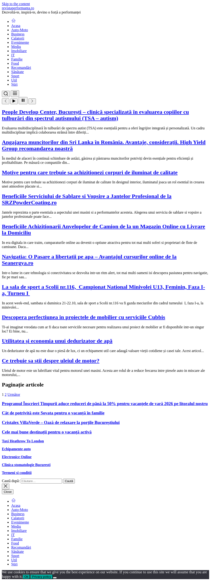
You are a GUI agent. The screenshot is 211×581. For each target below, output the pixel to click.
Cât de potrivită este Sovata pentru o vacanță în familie (53, 412)
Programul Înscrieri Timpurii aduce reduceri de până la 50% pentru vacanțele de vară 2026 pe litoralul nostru (105, 403)
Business (17, 34)
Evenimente (20, 42)
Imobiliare (19, 51)
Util (14, 80)
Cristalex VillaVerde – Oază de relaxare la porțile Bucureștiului (61, 422)
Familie (17, 59)
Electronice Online (16, 457)
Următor (13, 394)
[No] (55, 577)
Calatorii (17, 38)
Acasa (15, 26)
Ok (26, 576)
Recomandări (21, 68)
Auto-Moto (19, 30)
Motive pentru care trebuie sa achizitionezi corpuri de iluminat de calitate (90, 172)
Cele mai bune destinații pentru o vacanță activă (47, 432)
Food (15, 63)
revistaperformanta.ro (18, 8)
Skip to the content (16, 4)
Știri (14, 84)
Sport (15, 76)
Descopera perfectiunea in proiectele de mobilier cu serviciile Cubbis (83, 317)
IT (13, 55)
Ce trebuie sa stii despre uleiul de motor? (50, 361)
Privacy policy (41, 576)
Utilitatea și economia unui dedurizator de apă (57, 341)
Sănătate (17, 72)
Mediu (16, 47)
